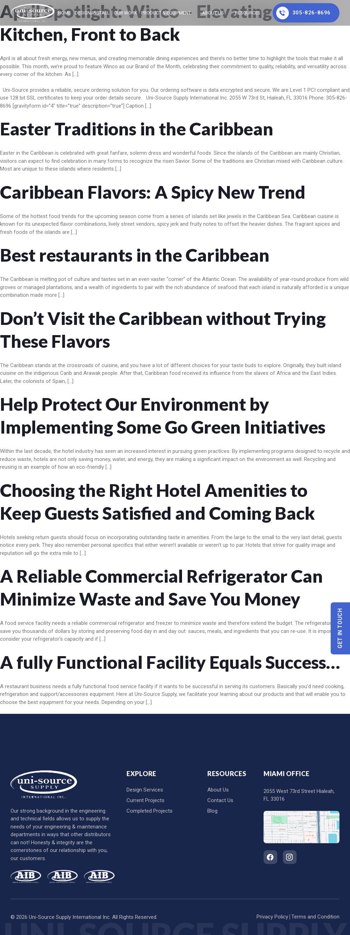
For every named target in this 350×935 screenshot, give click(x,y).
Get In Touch (340, 628)
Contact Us (220, 800)
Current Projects (145, 800)
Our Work (125, 12)
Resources (247, 12)
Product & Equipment (166, 12)
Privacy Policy (272, 917)
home (64, 12)
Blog (212, 811)
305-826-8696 (303, 13)
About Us (213, 12)
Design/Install (92, 12)
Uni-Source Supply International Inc (69, 917)
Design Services (145, 790)
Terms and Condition (315, 917)
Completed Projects (150, 811)
